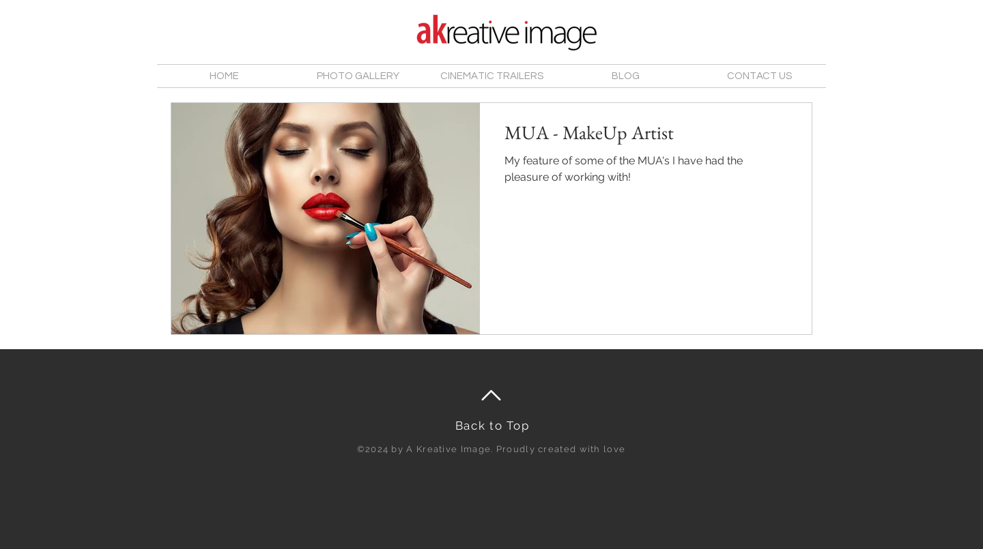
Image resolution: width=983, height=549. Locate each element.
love (614, 449)
